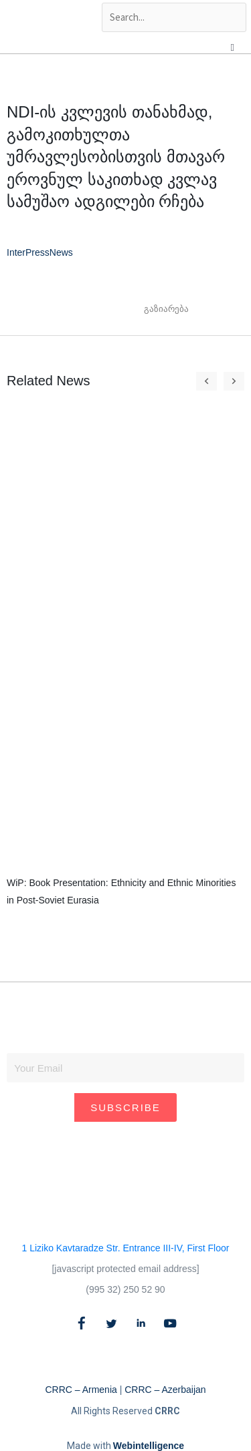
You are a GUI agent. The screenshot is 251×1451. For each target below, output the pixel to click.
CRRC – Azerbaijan (164, 1389)
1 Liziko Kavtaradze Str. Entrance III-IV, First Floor (126, 1248)
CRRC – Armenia (80, 1389)
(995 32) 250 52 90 (125, 1289)
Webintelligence (148, 1445)
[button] (205, 309)
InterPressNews (40, 252)
